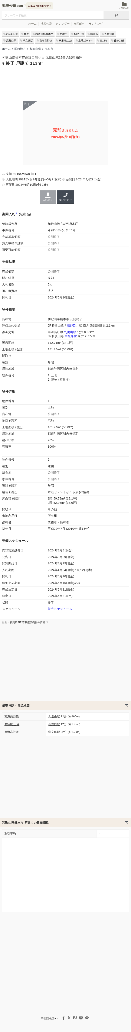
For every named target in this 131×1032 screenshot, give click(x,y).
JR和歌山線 (65, 40)
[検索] (116, 15)
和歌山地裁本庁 (44, 34)
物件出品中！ (40, 5)
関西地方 (20, 48)
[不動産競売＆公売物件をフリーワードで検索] (53, 15)
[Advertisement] (65, 83)
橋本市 (94, 34)
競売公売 (9, 5)
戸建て (63, 34)
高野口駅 (11, 40)
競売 (26, 34)
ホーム (32, 23)
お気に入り (124, 5)
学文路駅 (28, 40)
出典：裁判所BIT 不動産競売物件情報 (25, 622)
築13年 (104, 40)
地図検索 (46, 23)
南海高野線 (45, 40)
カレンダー (63, 23)
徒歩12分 (119, 40)
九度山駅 (109, 34)
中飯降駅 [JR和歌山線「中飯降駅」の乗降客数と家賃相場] (71, 336)
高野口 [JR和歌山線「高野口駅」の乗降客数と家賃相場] (71, 325)
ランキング (96, 23)
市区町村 (79, 23)
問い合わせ (65, 197)
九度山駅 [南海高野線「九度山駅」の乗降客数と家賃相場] (70, 332)
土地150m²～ (85, 40)
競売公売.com (52, 1018)
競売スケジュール (60, 609)
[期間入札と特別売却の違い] (16, 214)
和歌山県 (79, 34)
